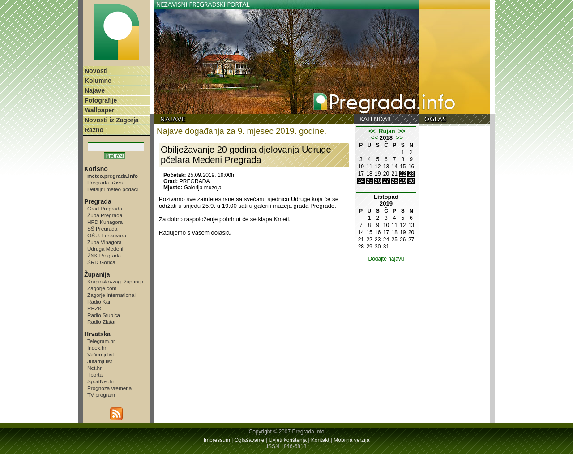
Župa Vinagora (104, 242)
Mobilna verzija (351, 440)
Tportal (95, 374)
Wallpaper (99, 110)
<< (371, 131)
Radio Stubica (103, 315)
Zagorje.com (101, 288)
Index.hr (96, 348)
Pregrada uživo (105, 182)
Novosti (96, 70)
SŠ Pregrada (102, 228)
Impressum (217, 440)
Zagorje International (111, 295)
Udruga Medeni (105, 249)
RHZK (94, 308)
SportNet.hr (100, 381)
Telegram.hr (101, 341)
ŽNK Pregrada (104, 255)
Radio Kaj (98, 301)
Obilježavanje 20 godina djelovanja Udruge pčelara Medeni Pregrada (246, 155)
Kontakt (320, 440)
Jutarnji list (99, 361)
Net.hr (94, 368)
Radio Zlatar (101, 322)
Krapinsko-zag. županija (115, 281)
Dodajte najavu (386, 259)
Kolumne (98, 80)
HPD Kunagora (105, 222)
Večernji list (100, 354)
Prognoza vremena (109, 388)
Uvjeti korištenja (288, 440)
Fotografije (101, 100)
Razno (94, 129)
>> (401, 131)
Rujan (387, 131)
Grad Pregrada (104, 208)
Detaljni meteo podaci (112, 189)
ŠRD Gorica (101, 262)
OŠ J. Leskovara (106, 235)
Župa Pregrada (104, 215)
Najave (95, 90)
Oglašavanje (250, 440)
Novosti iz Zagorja (112, 120)
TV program (101, 395)
